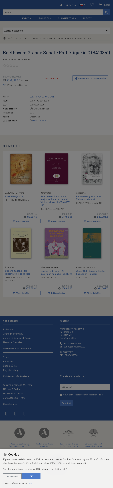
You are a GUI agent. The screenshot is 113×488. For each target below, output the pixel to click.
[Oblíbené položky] (92, 5)
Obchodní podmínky (13, 333)
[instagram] (15, 413)
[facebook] (6, 413)
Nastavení (12, 476)
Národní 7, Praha (11, 389)
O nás (6, 357)
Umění (27, 39)
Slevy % (87, 19)
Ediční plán (8, 361)
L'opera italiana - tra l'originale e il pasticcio (17, 273)
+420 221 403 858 (70, 343)
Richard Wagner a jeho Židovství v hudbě (88, 199)
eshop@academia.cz (72, 346)
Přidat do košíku (20, 222)
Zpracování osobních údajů (17, 337)
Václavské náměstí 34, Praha (17, 384)
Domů (7, 39)
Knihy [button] (25, 19)
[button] (82, 5)
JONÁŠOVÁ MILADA (14, 278)
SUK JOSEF (81, 278)
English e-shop (10, 370)
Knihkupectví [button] (65, 19)
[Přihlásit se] (68, 5)
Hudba (36, 39)
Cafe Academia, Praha (14, 397)
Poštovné (8, 329)
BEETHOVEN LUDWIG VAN (16, 60)
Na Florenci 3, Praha (13, 393)
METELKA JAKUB (48, 281)
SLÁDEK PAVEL (83, 203)
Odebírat (66, 403)
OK (31, 476)
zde (30, 483)
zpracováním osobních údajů (89, 394)
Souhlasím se (83, 394)
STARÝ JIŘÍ (97, 203)
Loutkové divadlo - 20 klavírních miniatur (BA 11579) (53, 274)
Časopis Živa (10, 365)
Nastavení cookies (12, 342)
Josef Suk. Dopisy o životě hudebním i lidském (90, 273)
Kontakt (64, 320)
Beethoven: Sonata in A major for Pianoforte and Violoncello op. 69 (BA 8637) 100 (55, 202)
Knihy (18, 39)
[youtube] (24, 413)
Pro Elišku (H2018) (14, 197)
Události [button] (43, 19)
